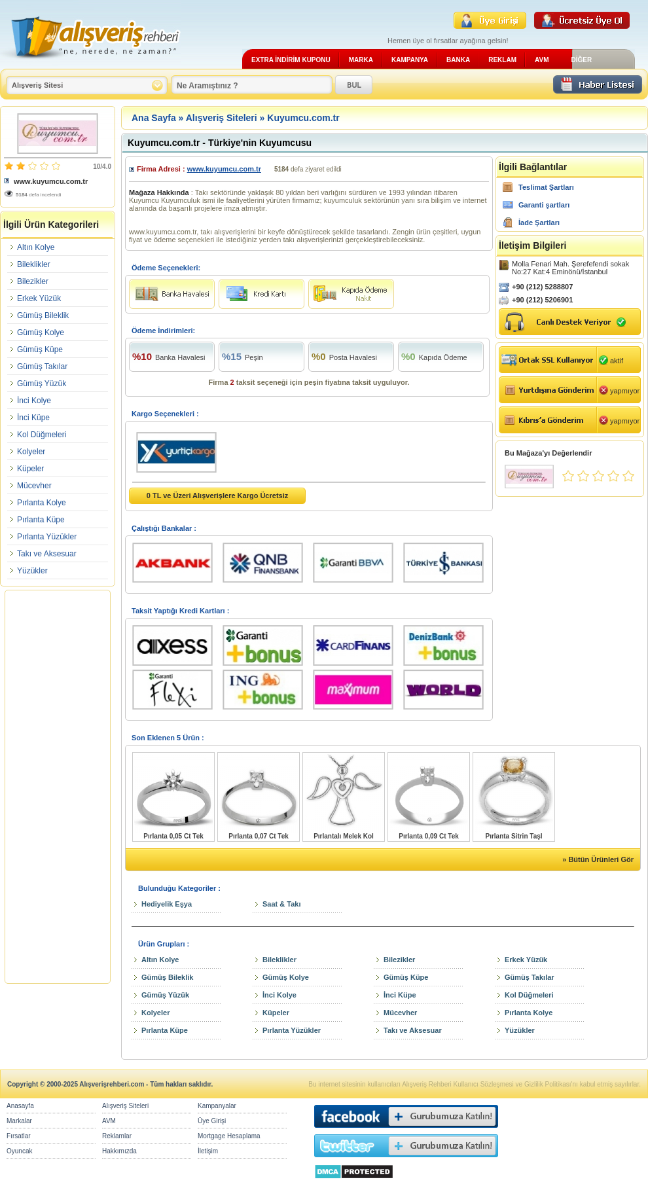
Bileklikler (33, 264)
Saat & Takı (281, 904)
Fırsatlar (19, 1136)
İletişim (208, 1151)
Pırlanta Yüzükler (47, 536)
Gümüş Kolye (40, 332)
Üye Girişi (212, 1121)
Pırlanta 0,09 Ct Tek (429, 836)
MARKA (361, 59)
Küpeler (30, 468)
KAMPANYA (409, 59)
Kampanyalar (217, 1105)
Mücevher (34, 485)
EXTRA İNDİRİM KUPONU (291, 59)
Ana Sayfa (154, 118)
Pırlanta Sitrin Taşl (513, 836)
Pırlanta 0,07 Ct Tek (258, 836)
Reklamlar (117, 1136)
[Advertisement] (57, 786)
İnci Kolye (34, 400)
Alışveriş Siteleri (221, 118)
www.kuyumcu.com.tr (51, 181)
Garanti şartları (543, 205)
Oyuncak (19, 1151)
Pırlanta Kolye (41, 502)
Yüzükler (32, 570)
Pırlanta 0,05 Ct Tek (173, 836)
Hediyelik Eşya (166, 904)
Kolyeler (31, 451)
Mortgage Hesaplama (229, 1136)
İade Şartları (539, 222)
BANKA (458, 59)
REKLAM (502, 59)
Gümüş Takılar (42, 366)
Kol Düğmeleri (41, 434)
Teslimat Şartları (546, 187)
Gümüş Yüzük (41, 383)
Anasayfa (20, 1105)
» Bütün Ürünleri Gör (598, 859)
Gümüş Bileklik (43, 315)
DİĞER (581, 59)
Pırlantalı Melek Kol (344, 836)
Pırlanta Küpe (41, 519)
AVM (542, 59)
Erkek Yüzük (39, 298)
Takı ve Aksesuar (47, 553)
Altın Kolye (35, 247)
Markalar (19, 1121)
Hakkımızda (119, 1151)
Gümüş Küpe (40, 349)
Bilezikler (32, 281)
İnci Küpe (33, 417)
